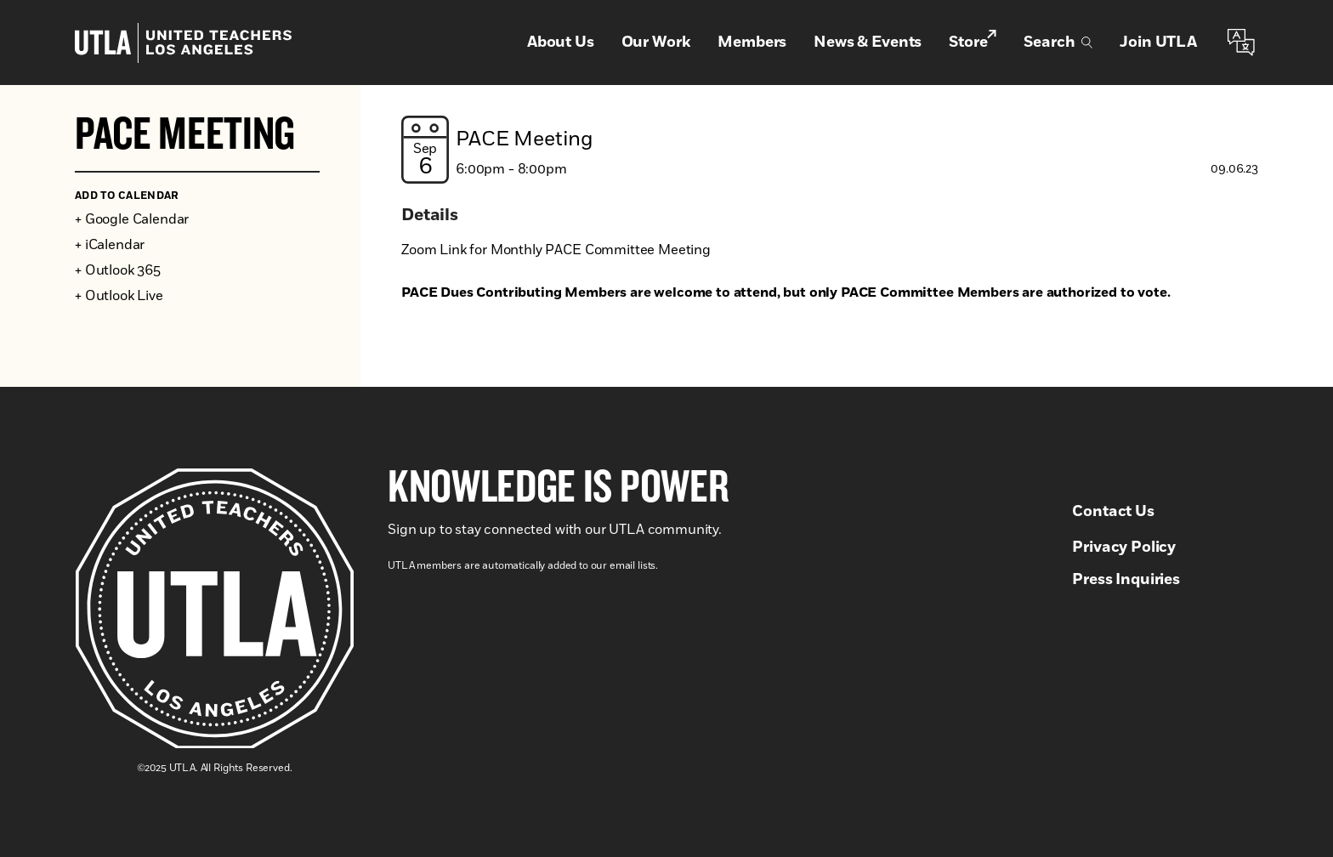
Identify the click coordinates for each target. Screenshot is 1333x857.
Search (1058, 42)
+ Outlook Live (119, 296)
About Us (560, 42)
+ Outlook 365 (118, 270)
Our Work (656, 42)
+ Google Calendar (132, 219)
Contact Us (1113, 512)
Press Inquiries (1126, 580)
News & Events (868, 42)
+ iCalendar (110, 245)
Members (752, 42)
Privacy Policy (1124, 547)
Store (972, 42)
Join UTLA (1158, 42)
